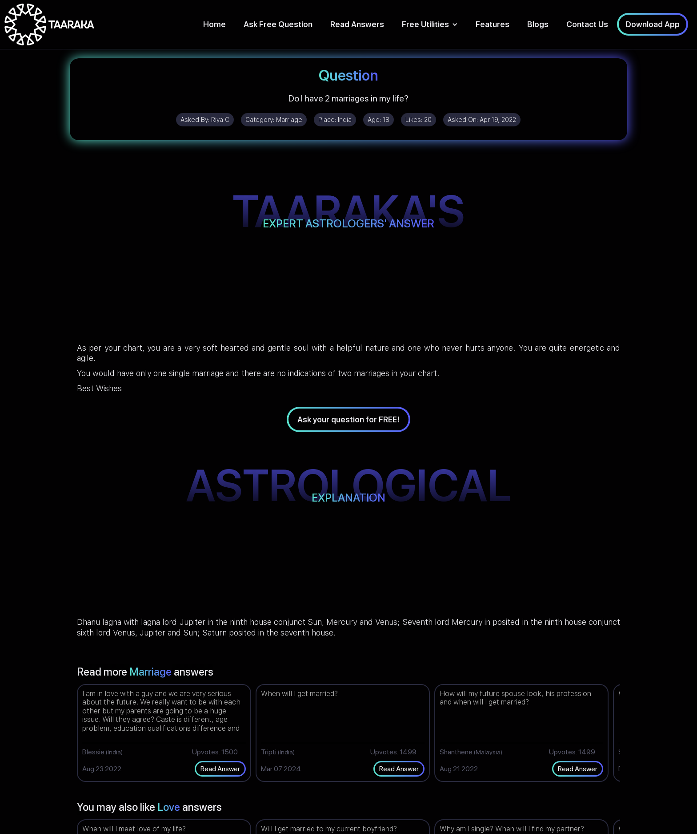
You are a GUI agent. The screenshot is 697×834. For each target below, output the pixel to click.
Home (214, 24)
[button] (430, 24)
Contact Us (587, 24)
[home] (49, 24)
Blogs (538, 24)
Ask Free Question (278, 24)
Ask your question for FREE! (348, 419)
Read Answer (220, 769)
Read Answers (357, 24)
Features (492, 24)
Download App (652, 24)
